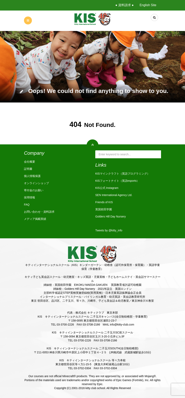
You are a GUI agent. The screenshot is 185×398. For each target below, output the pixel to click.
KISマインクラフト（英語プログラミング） (122, 173)
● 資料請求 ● (124, 5)
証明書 (28, 168)
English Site (148, 5)
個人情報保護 (32, 176)
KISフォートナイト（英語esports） (117, 180)
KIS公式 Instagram (106, 187)
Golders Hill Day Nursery (110, 216)
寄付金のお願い (33, 190)
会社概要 (29, 161)
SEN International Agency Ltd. (113, 195)
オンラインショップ (36, 183)
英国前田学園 (103, 209)
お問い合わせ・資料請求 (39, 211)
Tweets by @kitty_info (108, 230)
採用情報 (29, 197)
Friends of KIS (104, 202)
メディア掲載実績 (35, 218)
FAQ (27, 204)
